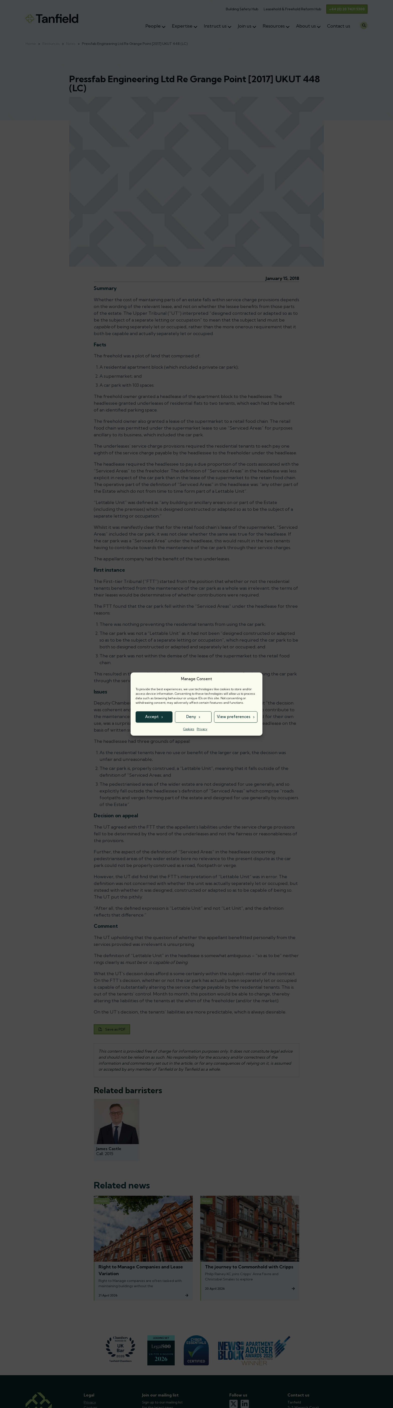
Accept (152, 716)
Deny (191, 716)
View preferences (233, 716)
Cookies (188, 729)
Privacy (202, 729)
